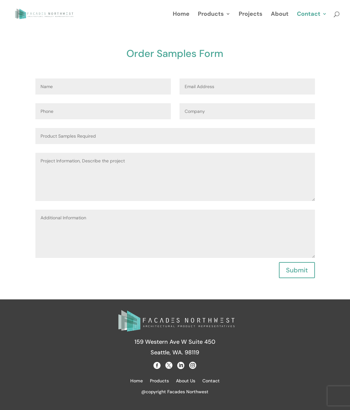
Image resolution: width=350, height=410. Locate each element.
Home (181, 15)
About (280, 15)
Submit (297, 270)
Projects (250, 15)
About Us (185, 381)
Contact (308, 15)
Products (211, 15)
